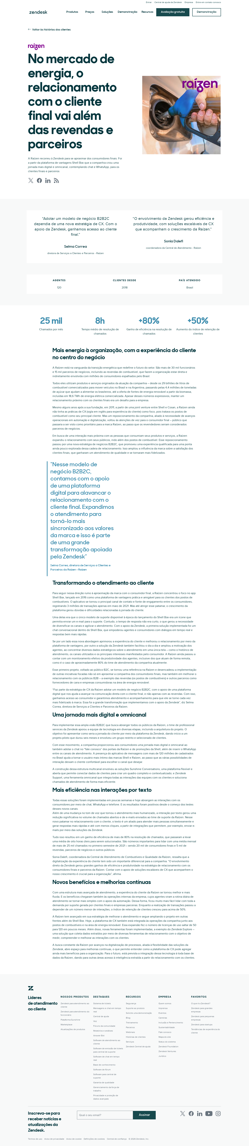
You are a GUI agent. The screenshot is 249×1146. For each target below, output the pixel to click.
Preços (89, 12)
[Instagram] (218, 1113)
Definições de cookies (94, 1139)
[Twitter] (183, 1113)
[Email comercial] (105, 1115)
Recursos (147, 12)
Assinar (144, 1115)
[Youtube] (208, 1113)
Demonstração (127, 12)
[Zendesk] (31, 993)
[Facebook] (191, 1113)
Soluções (107, 12)
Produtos (72, 12)
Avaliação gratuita (173, 12)
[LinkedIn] (200, 1113)
